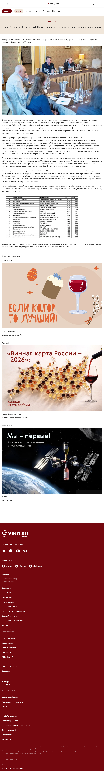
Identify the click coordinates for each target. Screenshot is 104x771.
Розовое (46, 11)
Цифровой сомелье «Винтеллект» (16, 725)
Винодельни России (10, 697)
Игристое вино (8, 602)
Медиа (18, 11)
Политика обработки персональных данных (14, 761)
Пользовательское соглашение (10, 757)
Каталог (7, 11)
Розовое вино (7, 597)
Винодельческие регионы (12, 701)
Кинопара (6, 671)
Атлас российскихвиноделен (10, 683)
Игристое (56, 11)
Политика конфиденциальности (10, 759)
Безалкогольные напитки (12, 620)
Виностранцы (7, 643)
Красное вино (7, 588)
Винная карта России (11, 720)
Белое (38, 11)
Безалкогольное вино (11, 606)
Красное (29, 11)
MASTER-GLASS (8, 661)
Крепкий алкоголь (9, 616)
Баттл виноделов (9, 647)
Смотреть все (52, 509)
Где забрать (7, 739)
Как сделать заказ (9, 734)
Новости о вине (8, 638)
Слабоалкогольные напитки (13, 611)
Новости (52, 22)
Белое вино (6, 592)
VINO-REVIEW (7, 657)
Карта (4, 706)
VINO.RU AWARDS (9, 666)
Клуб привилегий (9, 730)
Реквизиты (4, 764)
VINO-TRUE (6, 652)
